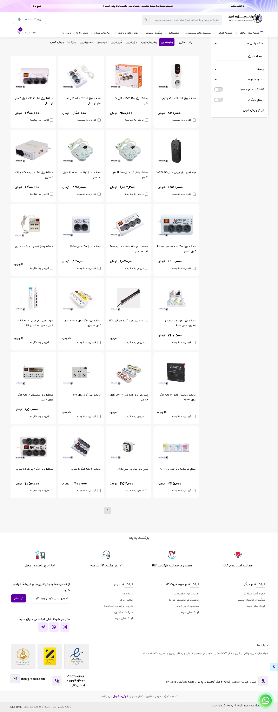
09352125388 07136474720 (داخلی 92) (76, 680)
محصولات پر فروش (187, 605)
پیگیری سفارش (153, 32)
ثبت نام (18, 598)
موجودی (102, 41)
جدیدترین (167, 41)
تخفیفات (173, 32)
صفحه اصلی (225, 32)
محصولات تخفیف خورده (184, 599)
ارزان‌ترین (132, 41)
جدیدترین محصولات (186, 593)
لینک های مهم (256, 605)
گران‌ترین (116, 41)
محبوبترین (86, 41)
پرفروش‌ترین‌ (149, 41)
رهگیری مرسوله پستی (251, 599)
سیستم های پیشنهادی (198, 32)
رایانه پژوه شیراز (122, 696)
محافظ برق (255, 56)
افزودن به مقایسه (182, 120)
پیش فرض (57, 41)
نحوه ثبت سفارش (254, 593)
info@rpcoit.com (33, 679)
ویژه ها (71, 41)
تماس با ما (82, 32)
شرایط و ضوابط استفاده (118, 605)
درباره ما (66, 32)
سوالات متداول (123, 612)
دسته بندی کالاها (252, 32)
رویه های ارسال (103, 32)
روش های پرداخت (128, 32)
